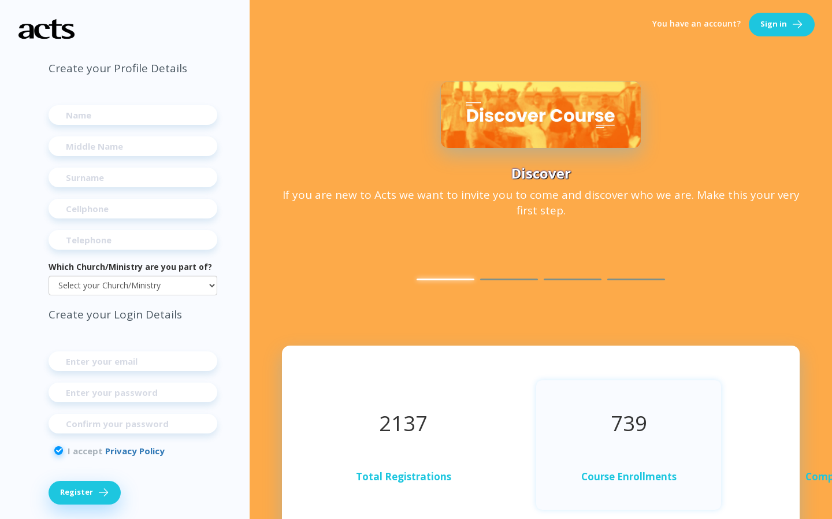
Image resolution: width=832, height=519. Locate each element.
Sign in (781, 24)
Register (84, 493)
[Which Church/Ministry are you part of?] (133, 285)
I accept (116, 451)
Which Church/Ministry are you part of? (130, 266)
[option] (541, 152)
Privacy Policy (135, 451)
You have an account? (696, 23)
